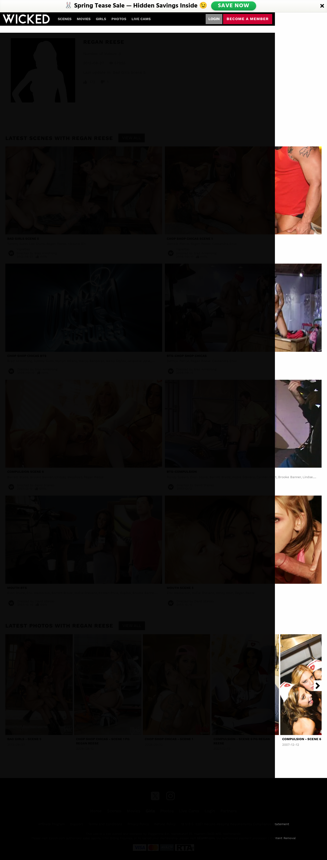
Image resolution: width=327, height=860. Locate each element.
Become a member (248, 19)
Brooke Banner (289, 477)
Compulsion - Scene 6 (301, 739)
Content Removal (283, 838)
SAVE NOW (234, 5)
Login (214, 19)
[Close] (322, 6)
